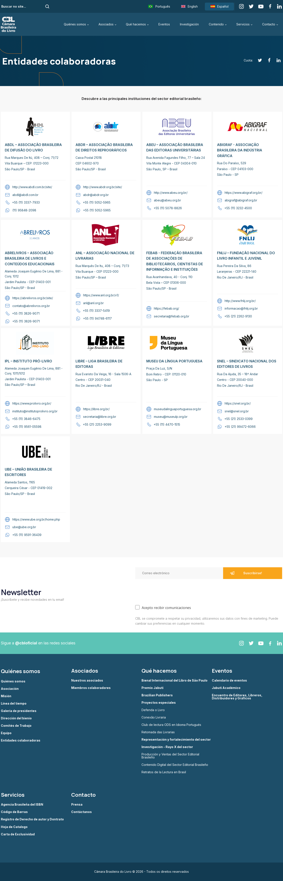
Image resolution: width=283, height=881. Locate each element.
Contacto (268, 24)
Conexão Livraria (154, 717)
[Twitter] (257, 60)
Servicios (243, 24)
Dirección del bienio (16, 718)
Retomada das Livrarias (158, 732)
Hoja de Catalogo (14, 826)
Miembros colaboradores (91, 687)
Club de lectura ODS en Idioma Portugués (171, 724)
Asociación (10, 688)
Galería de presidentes (18, 710)
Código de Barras (14, 811)
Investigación (189, 24)
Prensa (76, 804)
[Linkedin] (276, 60)
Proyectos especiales (159, 702)
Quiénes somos (75, 24)
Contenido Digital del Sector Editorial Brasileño (175, 764)
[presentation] (168, 590)
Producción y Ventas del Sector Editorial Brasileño (170, 756)
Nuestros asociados (87, 680)
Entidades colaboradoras (20, 740)
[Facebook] (266, 60)
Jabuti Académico (226, 687)
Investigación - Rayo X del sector (167, 746)
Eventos (164, 24)
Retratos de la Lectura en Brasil (164, 772)
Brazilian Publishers (157, 695)
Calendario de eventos (229, 680)
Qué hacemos (136, 24)
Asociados (106, 24)
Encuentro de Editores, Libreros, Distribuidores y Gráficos (237, 697)
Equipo (6, 733)
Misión (6, 696)
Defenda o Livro (153, 710)
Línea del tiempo (13, 703)
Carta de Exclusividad (18, 834)
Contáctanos (81, 811)
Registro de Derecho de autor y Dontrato (32, 819)
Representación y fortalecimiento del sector (176, 739)
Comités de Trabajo (16, 725)
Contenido (216, 24)
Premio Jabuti (152, 687)
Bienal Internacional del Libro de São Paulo (174, 680)
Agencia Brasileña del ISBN (22, 804)
